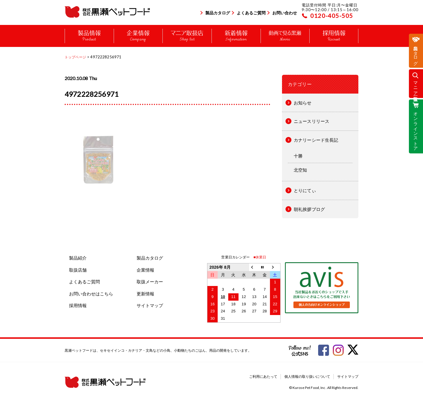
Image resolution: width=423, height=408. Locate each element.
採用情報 (78, 305)
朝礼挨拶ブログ (309, 209)
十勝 (298, 155)
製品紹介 (78, 257)
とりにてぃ (305, 190)
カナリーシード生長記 (316, 140)
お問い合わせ (284, 12)
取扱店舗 (78, 269)
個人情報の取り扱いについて (307, 376)
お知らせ (303, 102)
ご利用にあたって (263, 376)
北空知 (300, 169)
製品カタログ (217, 12)
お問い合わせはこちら (91, 293)
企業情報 (145, 269)
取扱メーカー (150, 281)
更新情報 (145, 293)
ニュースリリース (311, 121)
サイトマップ (150, 305)
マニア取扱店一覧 (416, 86)
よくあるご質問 (251, 12)
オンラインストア (416, 129)
